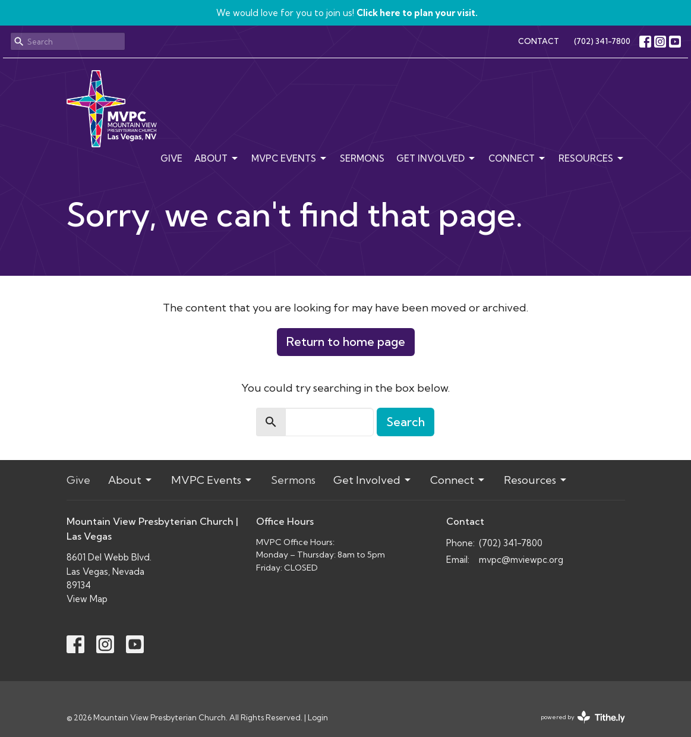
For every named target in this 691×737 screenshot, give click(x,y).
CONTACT (538, 41)
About (216, 159)
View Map (87, 598)
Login (318, 717)
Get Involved (436, 159)
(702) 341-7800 (602, 41)
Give (171, 158)
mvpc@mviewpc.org (521, 559)
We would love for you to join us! (347, 12)
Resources (592, 159)
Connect (517, 159)
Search (405, 421)
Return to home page (345, 341)
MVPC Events (289, 159)
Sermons (362, 158)
